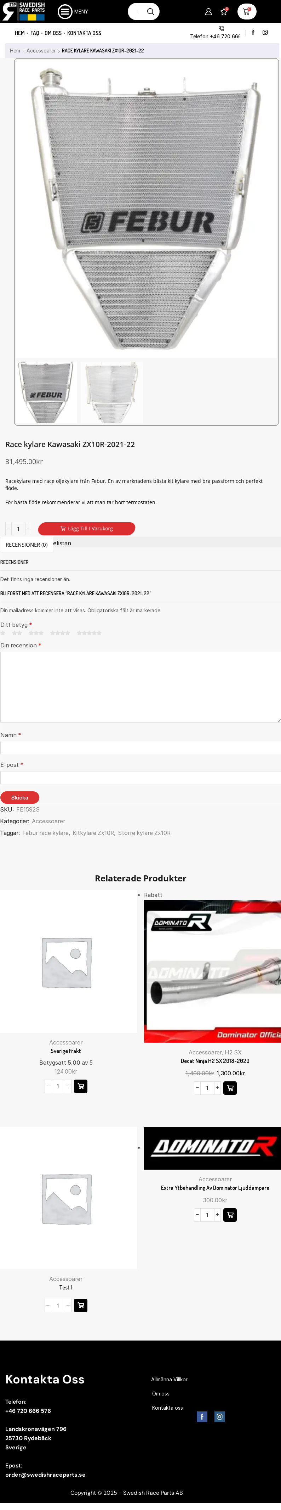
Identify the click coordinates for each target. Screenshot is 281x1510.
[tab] (26, 544)
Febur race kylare (45, 833)
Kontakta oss (84, 33)
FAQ (34, 33)
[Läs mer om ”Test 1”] (80, 1305)
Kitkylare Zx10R (93, 833)
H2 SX (233, 1052)
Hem (20, 33)
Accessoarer (41, 51)
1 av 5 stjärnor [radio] (2, 632)
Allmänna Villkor (169, 1379)
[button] (80, 1086)
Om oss (53, 33)
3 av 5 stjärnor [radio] (36, 632)
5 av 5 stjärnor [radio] (89, 632)
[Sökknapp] (151, 11)
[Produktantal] (18, 528)
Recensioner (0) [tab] (26, 544)
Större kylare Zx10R (144, 833)
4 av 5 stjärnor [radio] (60, 632)
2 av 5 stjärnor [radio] (17, 632)
